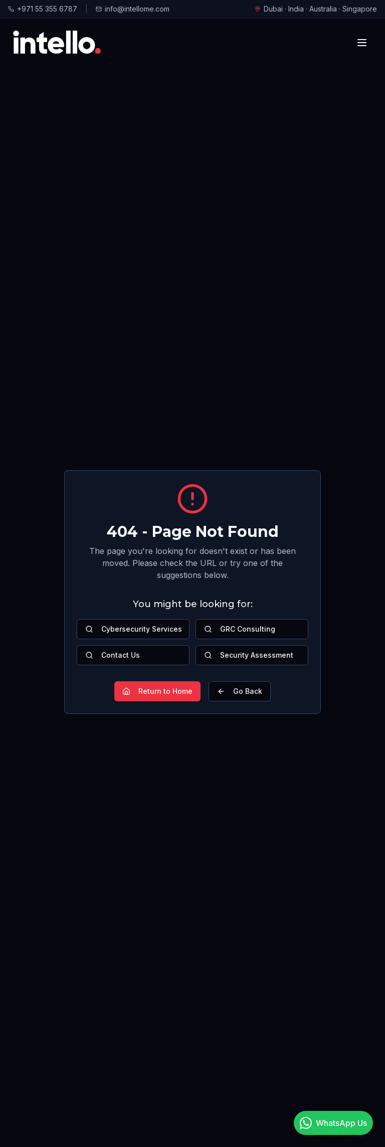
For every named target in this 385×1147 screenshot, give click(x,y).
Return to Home (157, 691)
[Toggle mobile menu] (362, 43)
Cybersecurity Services (133, 629)
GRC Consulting (239, 629)
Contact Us (112, 655)
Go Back (239, 691)
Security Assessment (248, 655)
